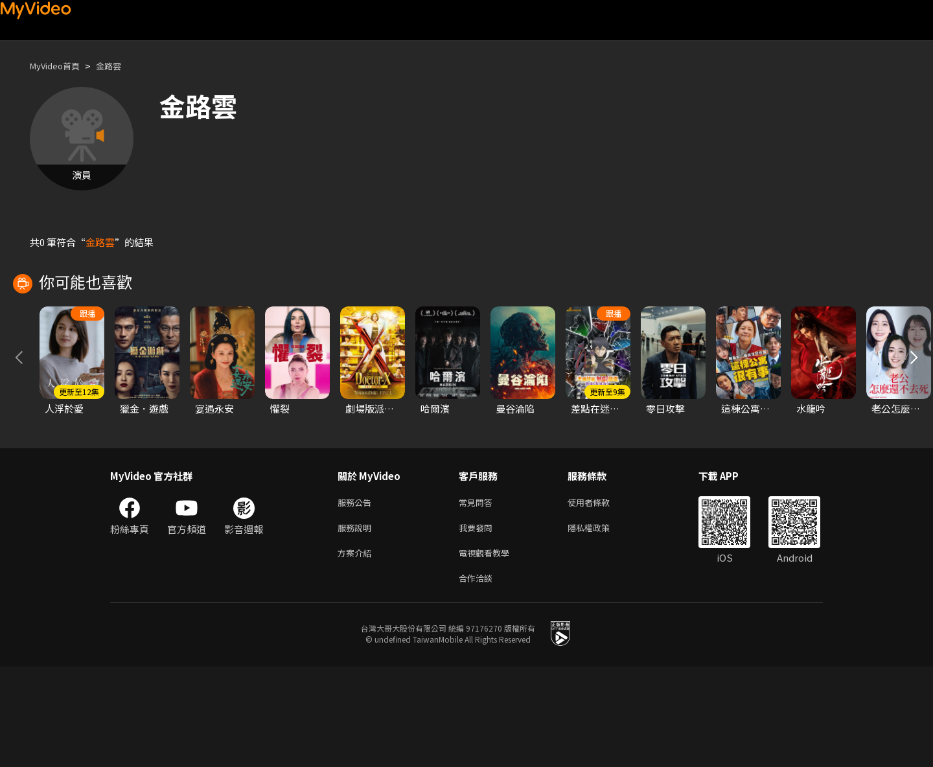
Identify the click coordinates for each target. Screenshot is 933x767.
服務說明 (357, 623)
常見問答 (478, 595)
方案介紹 (357, 650)
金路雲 (119, 66)
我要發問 (478, 623)
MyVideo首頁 (59, 66)
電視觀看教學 (488, 650)
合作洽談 (478, 677)
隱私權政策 (599, 623)
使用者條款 (599, 595)
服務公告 (357, 595)
